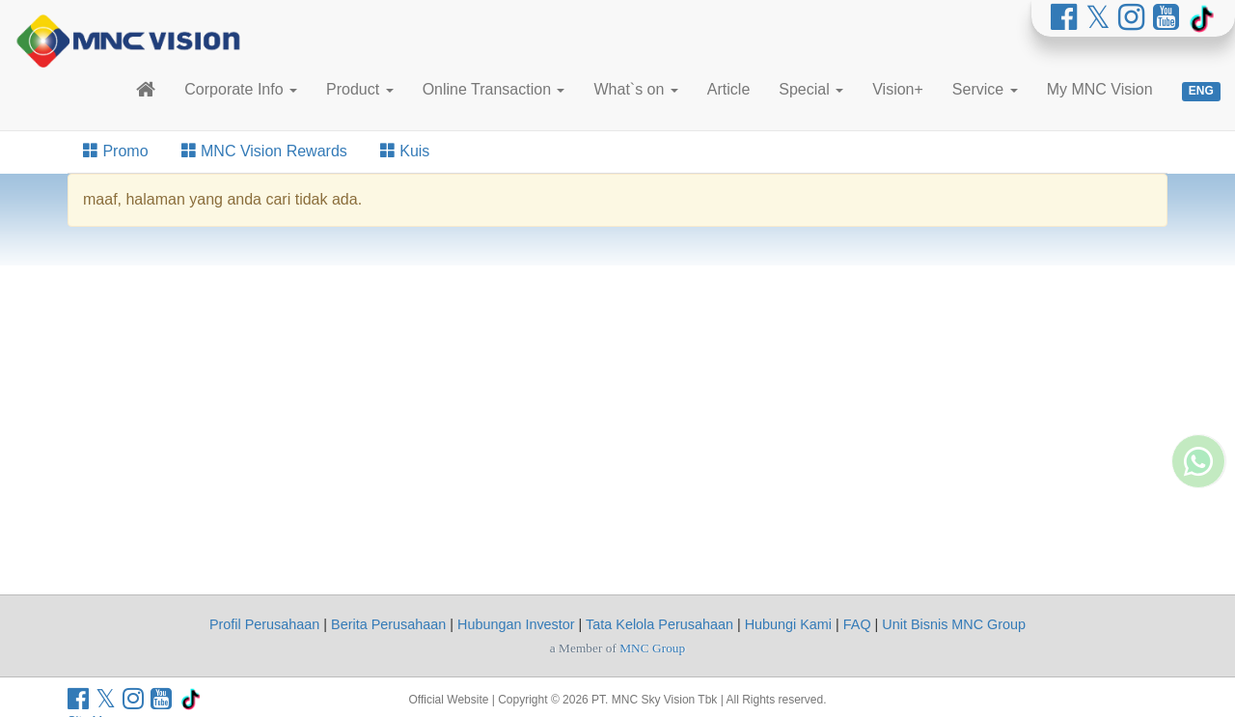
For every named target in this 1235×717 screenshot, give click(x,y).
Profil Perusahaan (264, 624)
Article (728, 89)
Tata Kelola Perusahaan (659, 624)
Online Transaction (494, 89)
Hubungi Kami (788, 624)
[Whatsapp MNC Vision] (1198, 520)
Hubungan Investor (516, 624)
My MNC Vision (1100, 89)
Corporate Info (240, 89)
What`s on (635, 89)
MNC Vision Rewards (264, 151)
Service (985, 89)
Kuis (405, 151)
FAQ (857, 624)
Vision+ (897, 89)
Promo (116, 151)
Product (360, 89)
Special (811, 89)
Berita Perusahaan (388, 624)
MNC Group (652, 648)
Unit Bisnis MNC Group (954, 624)
